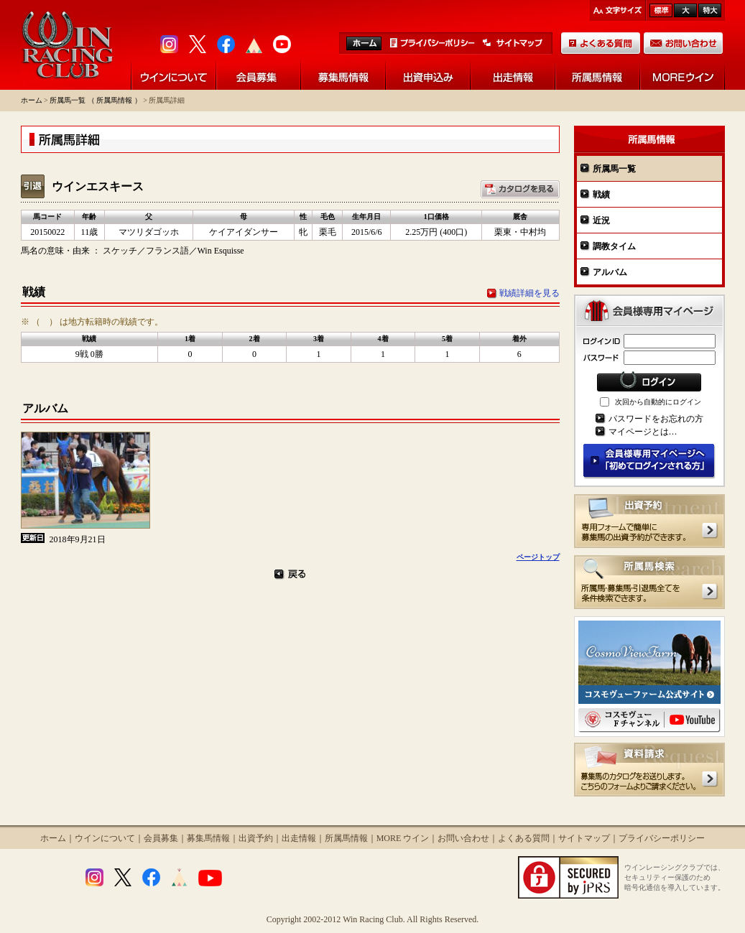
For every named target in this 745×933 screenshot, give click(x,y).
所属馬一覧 (614, 169)
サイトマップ (584, 838)
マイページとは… (643, 432)
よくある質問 (524, 838)
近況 (601, 220)
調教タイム (614, 246)
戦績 (601, 195)
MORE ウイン (403, 838)
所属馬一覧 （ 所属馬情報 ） (96, 100)
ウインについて (105, 838)
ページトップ (538, 557)
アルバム (610, 272)
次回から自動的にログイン (658, 402)
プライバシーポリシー (662, 838)
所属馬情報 (346, 838)
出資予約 (256, 838)
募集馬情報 (208, 838)
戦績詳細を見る (529, 293)
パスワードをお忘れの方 (656, 419)
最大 (709, 10)
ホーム (31, 100)
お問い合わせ (463, 838)
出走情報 (299, 838)
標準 (660, 10)
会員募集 (161, 838)
